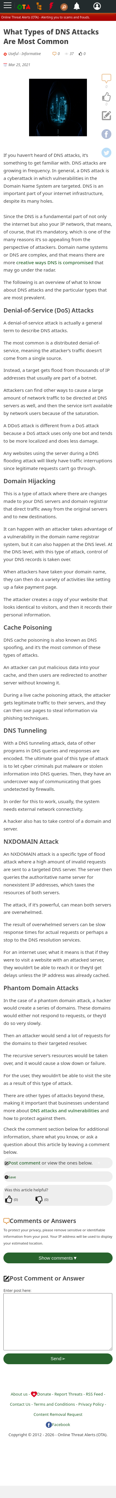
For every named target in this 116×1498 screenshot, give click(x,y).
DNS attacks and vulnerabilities (64, 1110)
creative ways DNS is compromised (54, 262)
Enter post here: (17, 1290)
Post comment (23, 1163)
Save (10, 1177)
